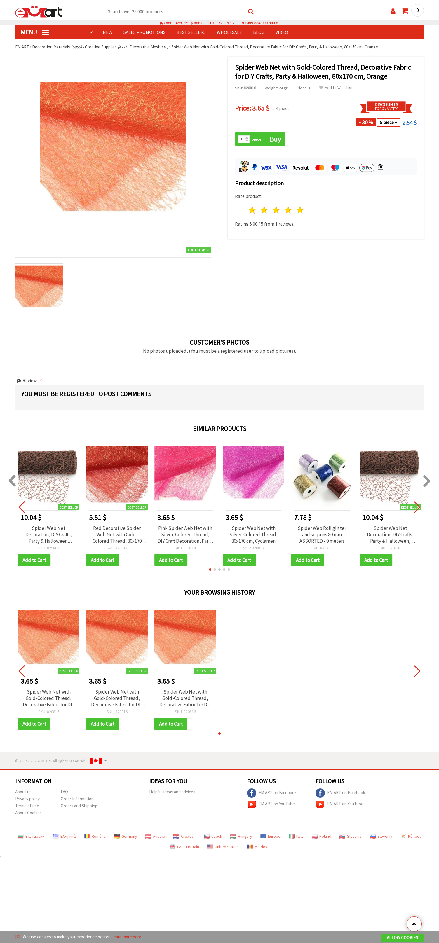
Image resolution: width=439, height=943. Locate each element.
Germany (125, 836)
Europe (270, 837)
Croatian (184, 836)
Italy (296, 836)
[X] (17, 936)
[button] (210, 570)
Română (95, 837)
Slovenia (381, 836)
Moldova (258, 847)
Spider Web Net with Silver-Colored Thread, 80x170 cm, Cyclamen (253, 534)
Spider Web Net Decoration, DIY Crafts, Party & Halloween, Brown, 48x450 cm (48, 534)
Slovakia (350, 836)
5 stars (300, 210)
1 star (253, 210)
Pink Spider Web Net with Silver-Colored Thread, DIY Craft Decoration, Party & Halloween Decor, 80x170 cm (185, 534)
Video (282, 32)
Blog (258, 32)
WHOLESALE (229, 32)
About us (23, 792)
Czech (213, 836)
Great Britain (184, 847)
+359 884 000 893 (259, 23)
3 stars (277, 210)
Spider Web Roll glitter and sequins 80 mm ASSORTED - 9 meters (322, 534)
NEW (107, 32)
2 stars (265, 210)
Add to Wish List (336, 88)
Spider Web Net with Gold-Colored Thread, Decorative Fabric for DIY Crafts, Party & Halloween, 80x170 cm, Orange (49, 698)
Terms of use (27, 806)
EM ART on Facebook (272, 793)
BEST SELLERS (191, 32)
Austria (155, 836)
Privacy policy (27, 799)
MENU (35, 32)
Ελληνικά (64, 837)
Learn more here (126, 936)
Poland (321, 836)
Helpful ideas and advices (172, 792)
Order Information (77, 799)
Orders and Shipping (79, 806)
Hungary (241, 836)
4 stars (288, 210)
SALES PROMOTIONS (144, 32)
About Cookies (28, 813)
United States (223, 847)
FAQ (64, 792)
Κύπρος (410, 837)
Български (31, 837)
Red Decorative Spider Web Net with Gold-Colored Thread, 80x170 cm (117, 534)
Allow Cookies (402, 937)
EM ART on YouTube (271, 804)
